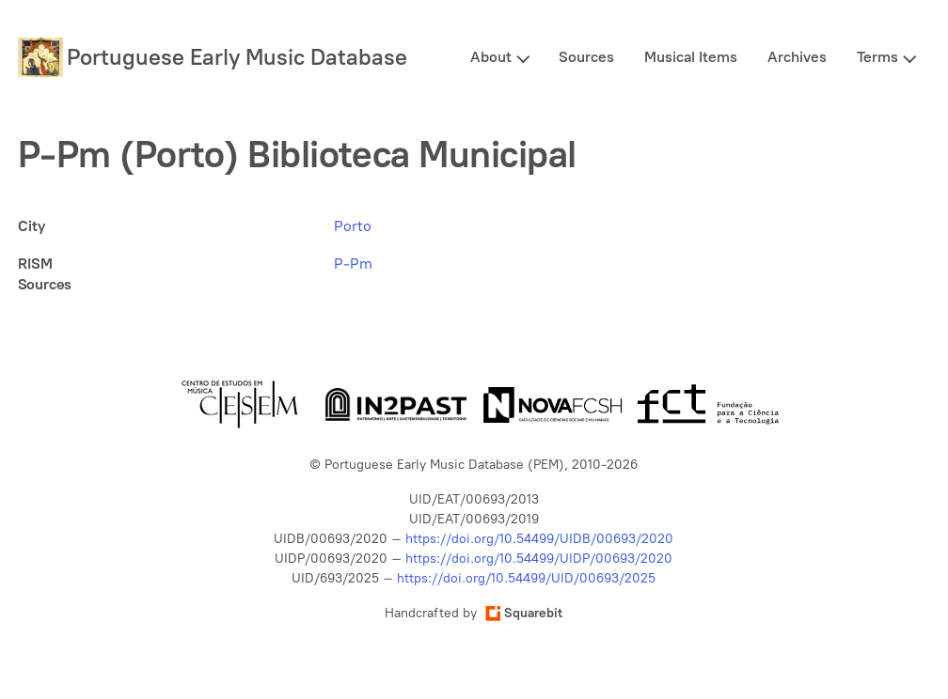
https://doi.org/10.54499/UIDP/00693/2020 (538, 559)
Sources (586, 57)
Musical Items (690, 57)
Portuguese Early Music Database (237, 56)
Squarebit (523, 613)
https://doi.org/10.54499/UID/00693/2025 (526, 578)
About (491, 57)
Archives (797, 57)
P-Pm (353, 263)
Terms (877, 57)
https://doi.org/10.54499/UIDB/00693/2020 (539, 539)
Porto (352, 226)
